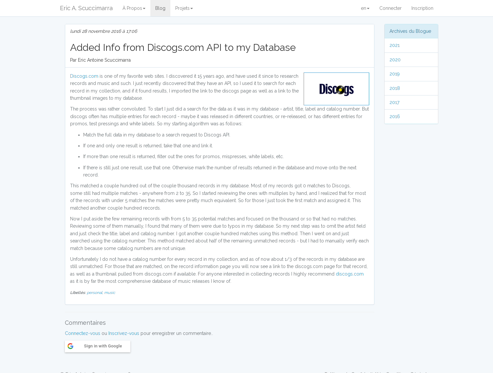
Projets (184, 8)
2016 (394, 116)
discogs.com (350, 274)
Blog (160, 8)
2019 (394, 73)
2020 (395, 59)
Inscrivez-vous (123, 333)
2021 (394, 45)
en (365, 8)
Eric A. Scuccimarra (86, 8)
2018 (394, 88)
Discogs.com (84, 76)
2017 (394, 102)
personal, (95, 292)
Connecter (390, 8)
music (109, 292)
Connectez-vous (82, 333)
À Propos (134, 8)
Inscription (422, 8)
